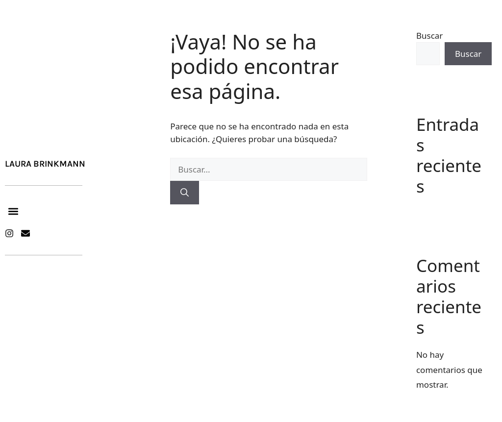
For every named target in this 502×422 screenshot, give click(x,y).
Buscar (429, 35)
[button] (13, 211)
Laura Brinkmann (45, 163)
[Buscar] (184, 192)
